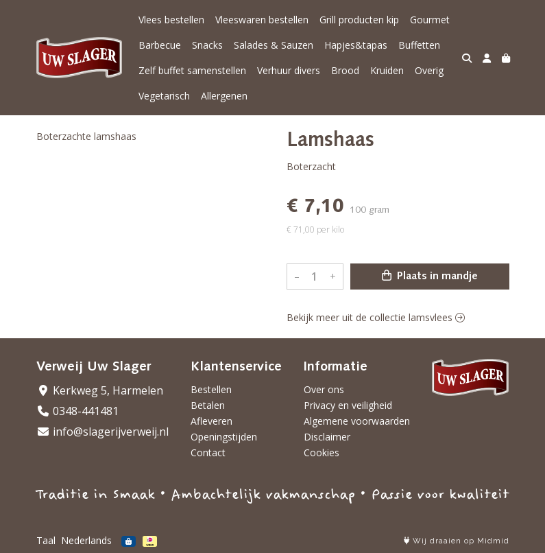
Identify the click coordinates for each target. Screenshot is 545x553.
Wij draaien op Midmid (456, 541)
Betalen (208, 405)
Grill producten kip (359, 19)
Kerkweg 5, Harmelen (99, 390)
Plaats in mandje (430, 276)
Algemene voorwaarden (357, 420)
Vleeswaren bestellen (261, 19)
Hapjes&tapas (355, 44)
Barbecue (159, 44)
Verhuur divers (288, 70)
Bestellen (211, 389)
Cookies (321, 452)
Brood (345, 70)
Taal (46, 540)
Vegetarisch (164, 95)
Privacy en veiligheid (348, 405)
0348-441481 (77, 411)
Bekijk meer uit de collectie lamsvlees (376, 317)
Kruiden (387, 70)
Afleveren (211, 420)
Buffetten (419, 44)
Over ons (324, 389)
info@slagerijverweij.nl (102, 431)
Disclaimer (327, 436)
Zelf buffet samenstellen (192, 70)
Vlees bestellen (171, 19)
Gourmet (430, 19)
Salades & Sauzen (273, 44)
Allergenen (224, 95)
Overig (429, 70)
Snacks (207, 44)
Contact (208, 452)
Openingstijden (224, 436)
